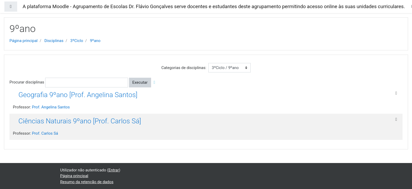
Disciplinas (54, 40)
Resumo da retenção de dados (87, 182)
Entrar (114, 170)
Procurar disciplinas (26, 82)
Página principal (23, 40)
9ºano (95, 40)
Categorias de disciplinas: (183, 67)
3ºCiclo (76, 40)
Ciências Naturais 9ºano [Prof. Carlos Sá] (79, 121)
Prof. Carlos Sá (45, 133)
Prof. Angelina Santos (51, 107)
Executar (140, 82)
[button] (155, 82)
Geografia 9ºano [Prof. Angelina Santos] (77, 95)
